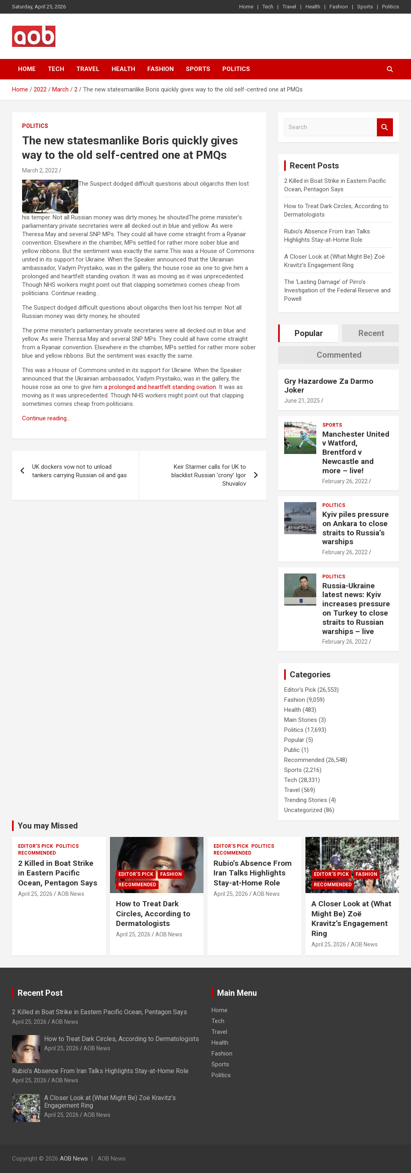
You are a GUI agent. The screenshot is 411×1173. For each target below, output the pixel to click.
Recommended (304, 760)
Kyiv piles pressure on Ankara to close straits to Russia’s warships (355, 528)
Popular (294, 740)
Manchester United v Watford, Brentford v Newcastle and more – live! (355, 452)
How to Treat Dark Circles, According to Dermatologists (153, 913)
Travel (289, 7)
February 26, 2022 (345, 481)
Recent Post (40, 993)
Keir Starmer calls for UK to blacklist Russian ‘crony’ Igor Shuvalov (208, 475)
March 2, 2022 (40, 170)
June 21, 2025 (302, 400)
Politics (390, 7)
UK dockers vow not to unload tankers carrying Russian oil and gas (79, 471)
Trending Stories (305, 800)
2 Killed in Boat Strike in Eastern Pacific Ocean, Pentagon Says (57, 873)
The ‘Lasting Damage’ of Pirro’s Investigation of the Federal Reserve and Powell (337, 290)
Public (292, 750)
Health (312, 7)
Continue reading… (46, 418)
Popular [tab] (309, 333)
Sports (365, 7)
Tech (267, 7)
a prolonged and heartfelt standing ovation (160, 387)
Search (385, 127)
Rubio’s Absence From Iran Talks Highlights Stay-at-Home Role (253, 873)
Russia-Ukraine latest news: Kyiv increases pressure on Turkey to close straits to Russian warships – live (356, 608)
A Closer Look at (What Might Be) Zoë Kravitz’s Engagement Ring (351, 918)
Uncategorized (303, 810)
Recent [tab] (371, 333)
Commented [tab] (339, 355)
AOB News (70, 894)
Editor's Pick (300, 689)
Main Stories (300, 719)
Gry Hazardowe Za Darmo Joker (328, 386)
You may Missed (48, 826)
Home (246, 7)
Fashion (339, 7)
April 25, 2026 (35, 894)
